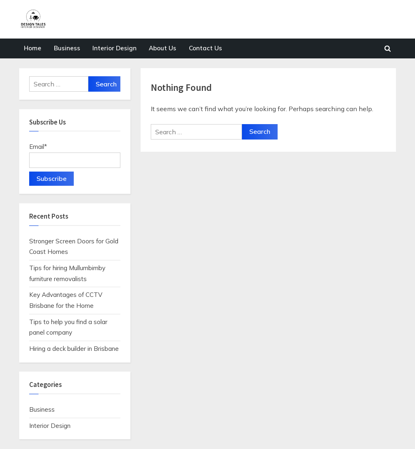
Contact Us (205, 48)
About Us (162, 48)
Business (67, 48)
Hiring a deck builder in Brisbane (74, 348)
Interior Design (114, 48)
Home (32, 48)
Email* (74, 155)
